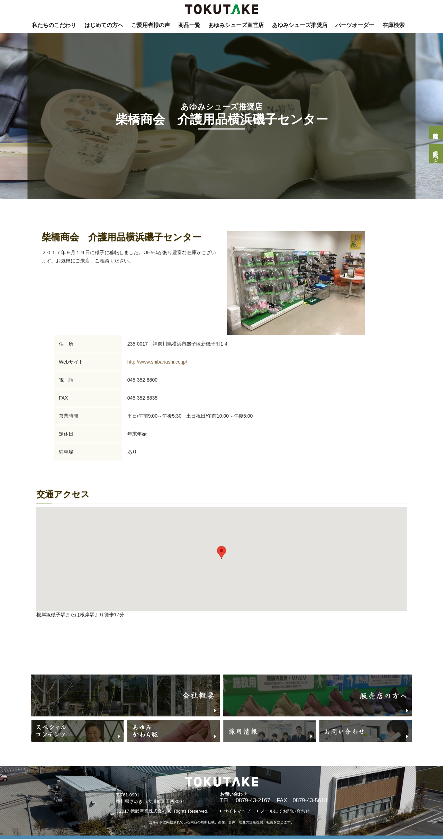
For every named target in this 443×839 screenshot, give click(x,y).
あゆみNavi (88, 210)
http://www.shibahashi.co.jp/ (157, 362)
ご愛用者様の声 (150, 25)
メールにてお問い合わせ (285, 811)
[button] (221, 552)
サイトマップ (237, 811)
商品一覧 (189, 25)
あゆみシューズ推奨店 (299, 25)
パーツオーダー (354, 25)
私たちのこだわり (54, 25)
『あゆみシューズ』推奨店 (145, 210)
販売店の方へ (436, 154)
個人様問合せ (436, 132)
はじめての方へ (103, 25)
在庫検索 (393, 25)
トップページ (47, 210)
